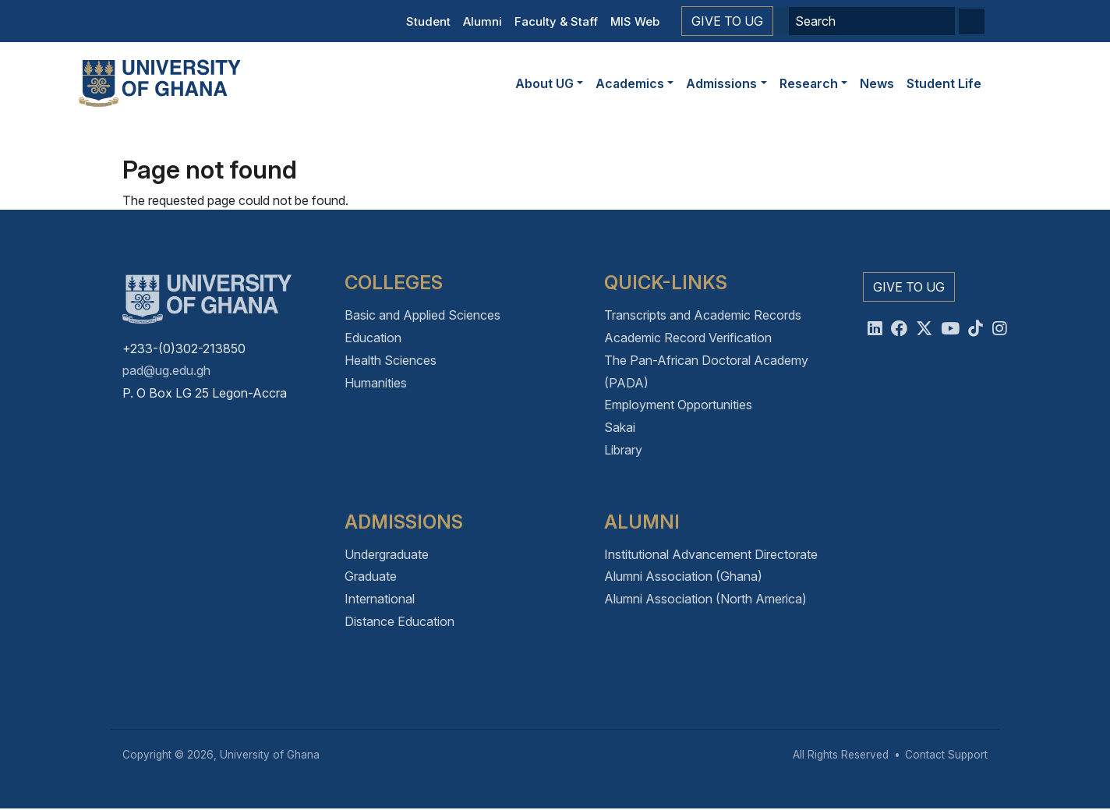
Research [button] (808, 83)
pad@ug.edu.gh (166, 370)
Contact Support (946, 754)
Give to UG (727, 21)
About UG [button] (544, 83)
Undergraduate (387, 554)
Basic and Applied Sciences (422, 315)
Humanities (376, 383)
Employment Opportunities (678, 404)
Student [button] (428, 21)
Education (373, 337)
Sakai (619, 427)
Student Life (944, 83)
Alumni (482, 21)
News (877, 83)
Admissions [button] (721, 83)
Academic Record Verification (688, 337)
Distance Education (399, 621)
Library (623, 450)
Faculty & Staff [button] (556, 21)
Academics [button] (630, 83)
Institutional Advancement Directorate (711, 554)
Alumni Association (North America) (705, 599)
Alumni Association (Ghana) (683, 576)
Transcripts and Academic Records (702, 315)
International (380, 599)
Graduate (371, 576)
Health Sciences (391, 360)
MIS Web (634, 21)
